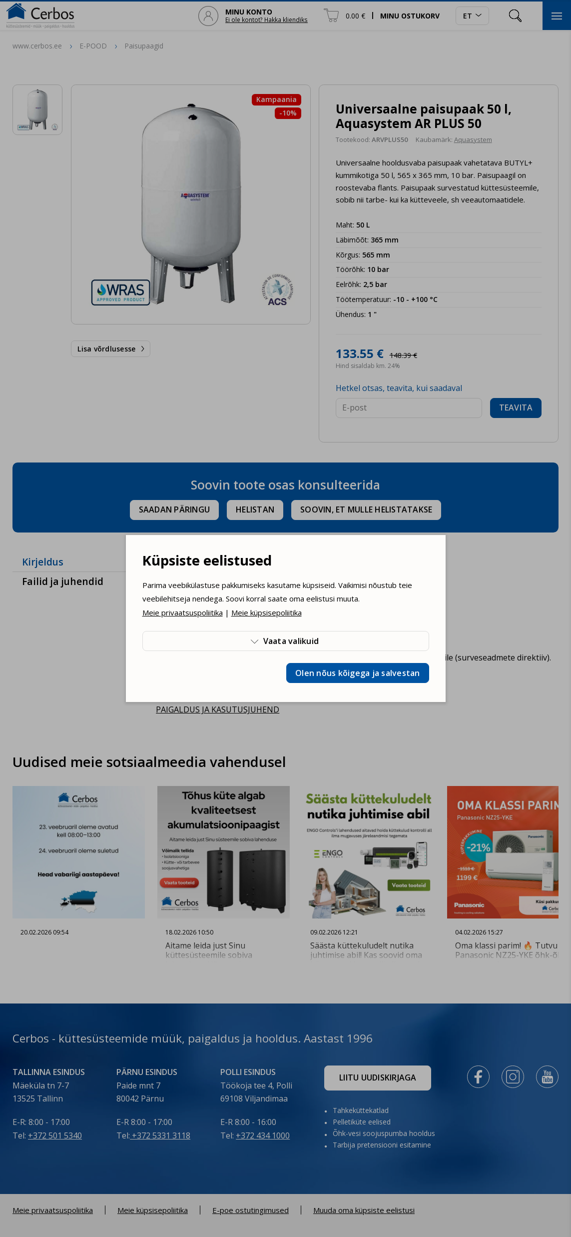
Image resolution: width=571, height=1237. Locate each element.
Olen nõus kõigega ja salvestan (357, 673)
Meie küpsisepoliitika (266, 613)
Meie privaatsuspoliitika (182, 613)
